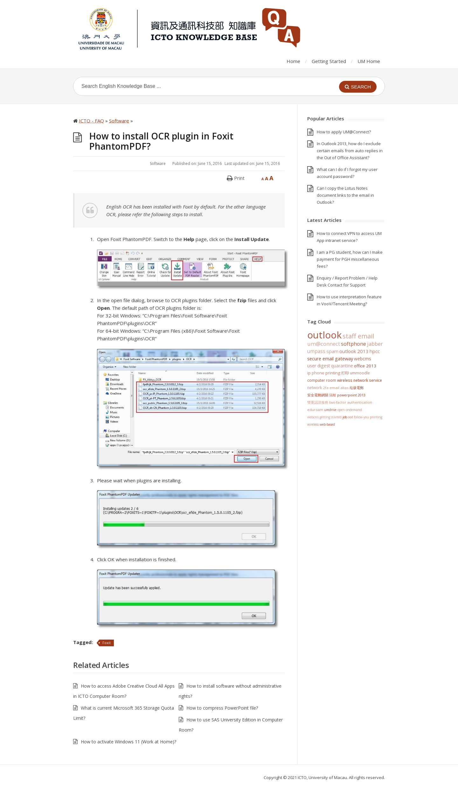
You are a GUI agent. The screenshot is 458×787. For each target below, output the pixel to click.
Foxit (106, 642)
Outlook (324, 334)
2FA (326, 387)
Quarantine (342, 366)
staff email (358, 335)
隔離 (332, 395)
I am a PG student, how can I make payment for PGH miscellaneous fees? (350, 259)
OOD (350, 417)
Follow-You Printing (368, 417)
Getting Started (329, 61)
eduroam (315, 410)
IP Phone (315, 373)
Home (293, 61)
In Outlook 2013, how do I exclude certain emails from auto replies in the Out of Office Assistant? (350, 150)
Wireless (313, 424)
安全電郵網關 (317, 395)
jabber (375, 343)
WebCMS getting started (324, 417)
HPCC (375, 351)
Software (158, 163)
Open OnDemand (349, 410)
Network (314, 387)
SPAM (332, 351)
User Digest (318, 366)
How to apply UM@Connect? (344, 132)
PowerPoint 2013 (351, 395)
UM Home (368, 61)
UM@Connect (323, 343)
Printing (332, 373)
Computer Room (321, 380)
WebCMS (362, 359)
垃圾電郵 (357, 387)
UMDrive (330, 410)
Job (345, 417)
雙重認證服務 (317, 402)
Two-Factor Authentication (350, 402)
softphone (353, 343)
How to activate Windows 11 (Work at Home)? (128, 742)
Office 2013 (365, 366)
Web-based (327, 424)
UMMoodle (360, 373)
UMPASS (316, 351)
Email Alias (339, 387)
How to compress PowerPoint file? (222, 708)
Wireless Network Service (359, 380)
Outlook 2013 (354, 351)
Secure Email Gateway (330, 358)
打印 (345, 373)
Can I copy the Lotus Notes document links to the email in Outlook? (345, 195)
